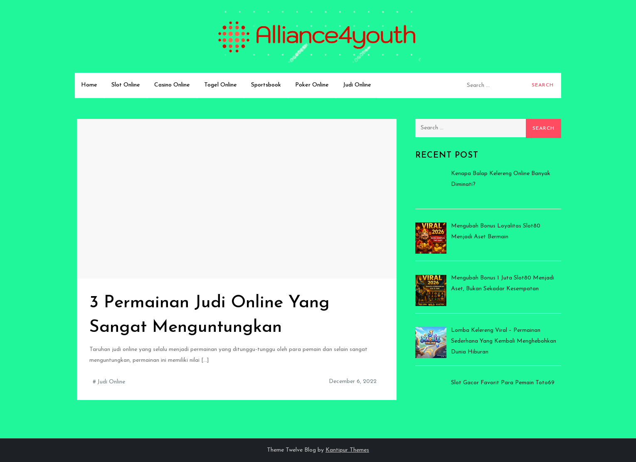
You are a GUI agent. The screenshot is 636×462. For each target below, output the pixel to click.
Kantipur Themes (347, 450)
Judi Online (357, 85)
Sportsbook (266, 85)
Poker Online (312, 85)
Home (89, 85)
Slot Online (125, 85)
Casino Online (172, 85)
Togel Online (220, 85)
